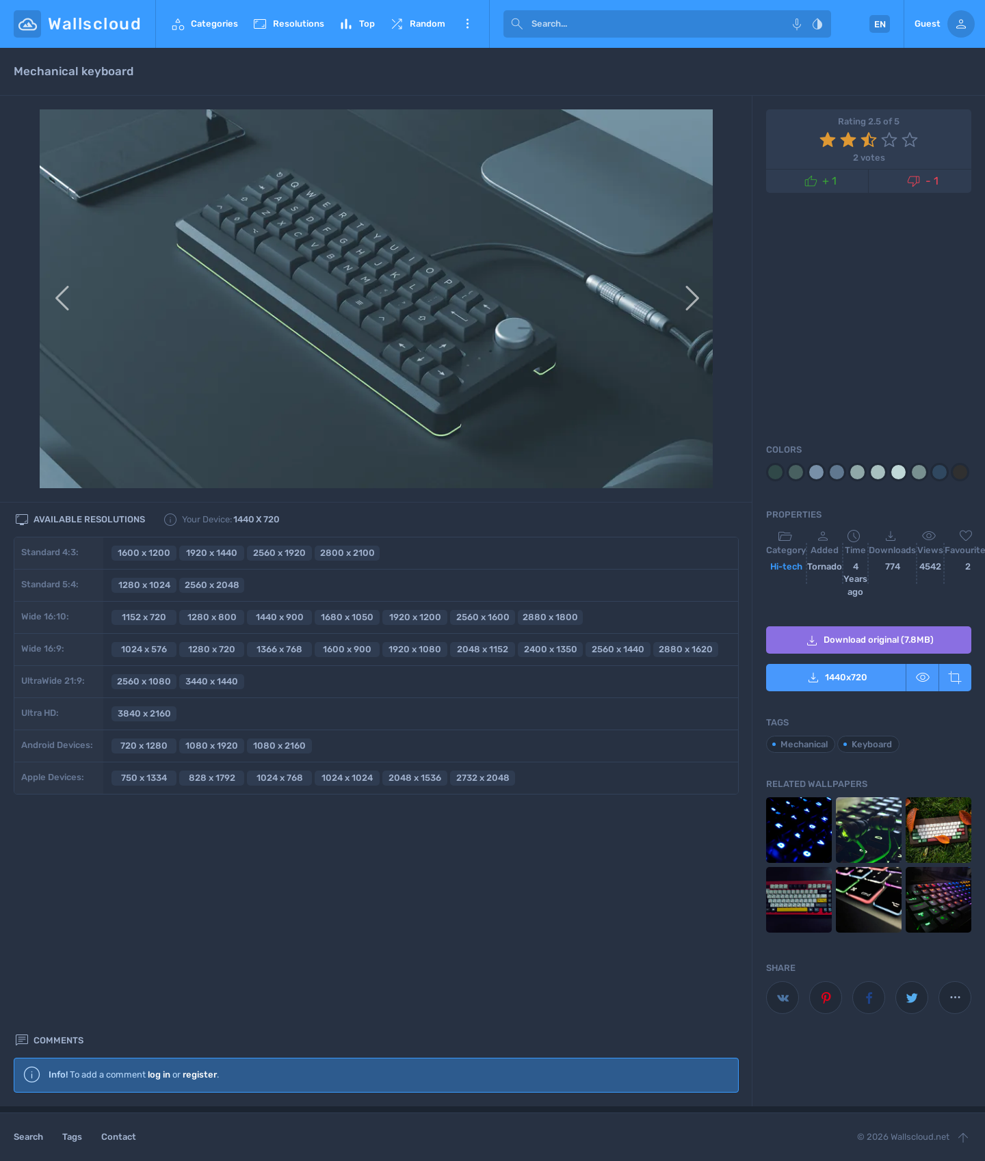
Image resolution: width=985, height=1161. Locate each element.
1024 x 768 (280, 778)
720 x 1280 (144, 745)
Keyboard (872, 744)
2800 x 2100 (347, 553)
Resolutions (288, 24)
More (467, 24)
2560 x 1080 (144, 681)
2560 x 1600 (483, 617)
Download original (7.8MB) (869, 640)
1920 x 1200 (415, 617)
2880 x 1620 (686, 649)
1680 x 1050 (347, 617)
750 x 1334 (144, 778)
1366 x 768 (279, 649)
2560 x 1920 (279, 553)
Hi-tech (786, 566)
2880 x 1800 (550, 617)
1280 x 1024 (144, 585)
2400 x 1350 (550, 649)
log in (159, 845)
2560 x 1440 (618, 649)
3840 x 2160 (144, 713)
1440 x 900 (280, 617)
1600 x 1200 (144, 553)
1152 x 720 (144, 617)
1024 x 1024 (347, 778)
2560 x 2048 (212, 585)
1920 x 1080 (415, 649)
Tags (72, 1137)
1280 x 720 (211, 649)
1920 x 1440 (211, 553)
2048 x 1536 (415, 778)
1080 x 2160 (279, 745)
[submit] (517, 24)
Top (356, 24)
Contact (118, 1137)
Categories (204, 24)
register (200, 845)
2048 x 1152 (482, 649)
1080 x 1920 (211, 745)
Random (417, 24)
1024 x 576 (144, 649)
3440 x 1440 (211, 681)
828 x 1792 (212, 778)
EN (880, 24)
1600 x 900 (347, 649)
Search (28, 1137)
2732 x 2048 (483, 778)
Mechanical (804, 744)
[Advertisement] (376, 985)
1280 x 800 (212, 617)
